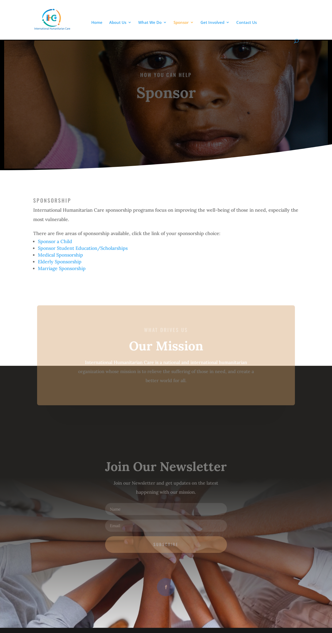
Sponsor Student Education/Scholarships (83, 248)
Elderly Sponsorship (59, 262)
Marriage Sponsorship (62, 268)
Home (96, 22)
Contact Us (246, 22)
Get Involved (212, 22)
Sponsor (181, 22)
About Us (117, 22)
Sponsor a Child (55, 241)
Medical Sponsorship (60, 255)
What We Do (150, 22)
